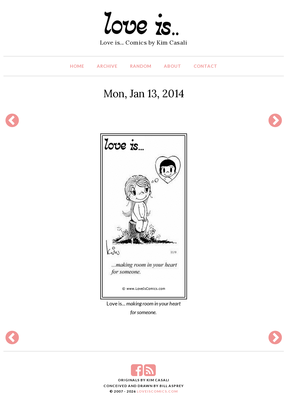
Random (140, 66)
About (172, 66)
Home (77, 66)
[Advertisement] (143, 120)
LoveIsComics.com (157, 391)
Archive (107, 66)
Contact (205, 66)
